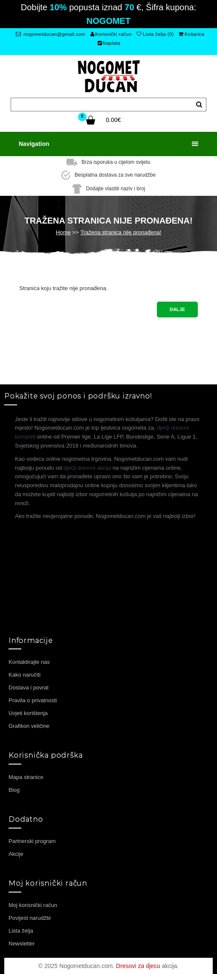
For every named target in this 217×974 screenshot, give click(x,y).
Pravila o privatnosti (33, 700)
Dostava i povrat (29, 687)
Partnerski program (32, 841)
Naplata (109, 43)
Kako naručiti (25, 675)
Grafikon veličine (29, 726)
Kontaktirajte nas (29, 662)
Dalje (177, 309)
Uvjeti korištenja (28, 713)
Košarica (191, 34)
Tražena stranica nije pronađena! (120, 232)
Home (63, 232)
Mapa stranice (26, 777)
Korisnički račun (111, 34)
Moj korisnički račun (33, 905)
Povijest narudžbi (30, 918)
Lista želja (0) (155, 34)
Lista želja (21, 930)
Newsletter (22, 943)
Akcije (16, 854)
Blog (14, 790)
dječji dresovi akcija (87, 468)
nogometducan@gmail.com (50, 34)
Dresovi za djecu (138, 965)
